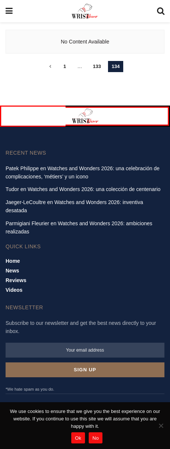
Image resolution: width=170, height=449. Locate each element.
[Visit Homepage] (85, 11)
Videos (14, 290)
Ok (78, 438)
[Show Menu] (9, 11)
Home (13, 261)
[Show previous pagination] (50, 66)
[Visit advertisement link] (85, 116)
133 (97, 66)
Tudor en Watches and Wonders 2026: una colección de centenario (83, 189)
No (95, 438)
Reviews (16, 280)
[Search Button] (160, 11)
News (12, 271)
